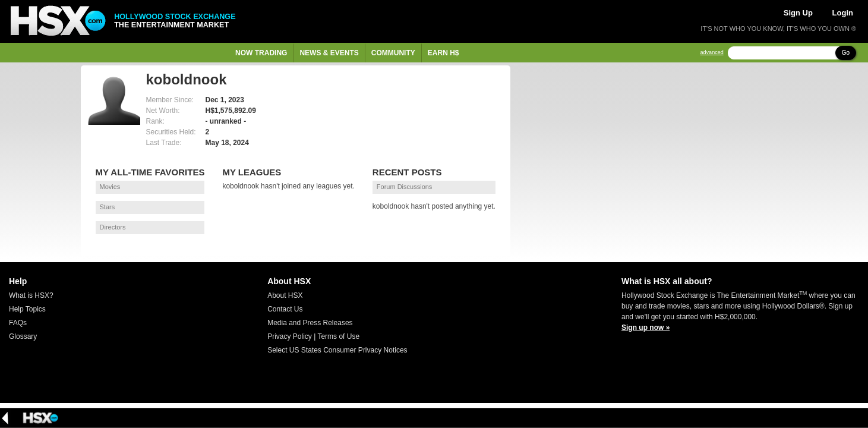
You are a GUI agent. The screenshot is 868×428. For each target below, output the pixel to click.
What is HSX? (31, 295)
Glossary (23, 336)
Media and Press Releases (309, 323)
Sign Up (798, 12)
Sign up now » (645, 327)
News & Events (328, 53)
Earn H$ (443, 53)
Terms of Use (338, 336)
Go (846, 52)
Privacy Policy (289, 336)
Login (842, 12)
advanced (712, 52)
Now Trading (261, 53)
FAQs (18, 323)
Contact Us (284, 309)
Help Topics (27, 309)
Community (393, 53)
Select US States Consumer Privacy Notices (337, 350)
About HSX (284, 295)
